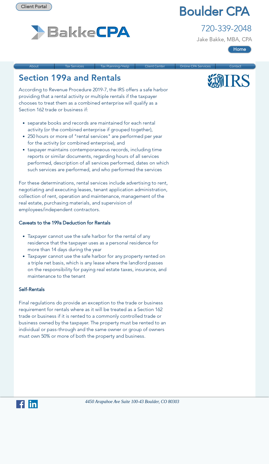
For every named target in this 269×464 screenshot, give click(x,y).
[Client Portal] (34, 7)
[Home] (239, 49)
